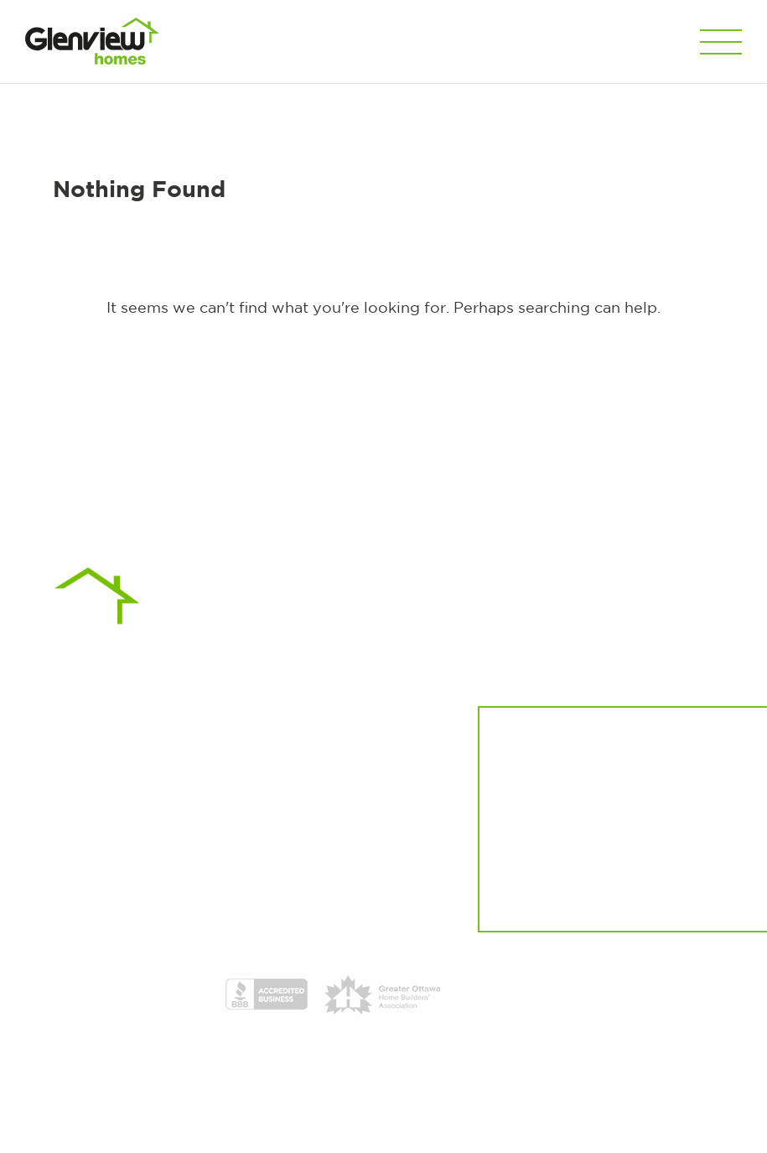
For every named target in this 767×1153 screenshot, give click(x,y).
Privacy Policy (253, 1119)
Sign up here (685, 895)
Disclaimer (323, 1119)
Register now (583, 842)
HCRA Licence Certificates (499, 994)
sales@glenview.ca (236, 808)
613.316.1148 (199, 788)
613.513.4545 (291, 788)
